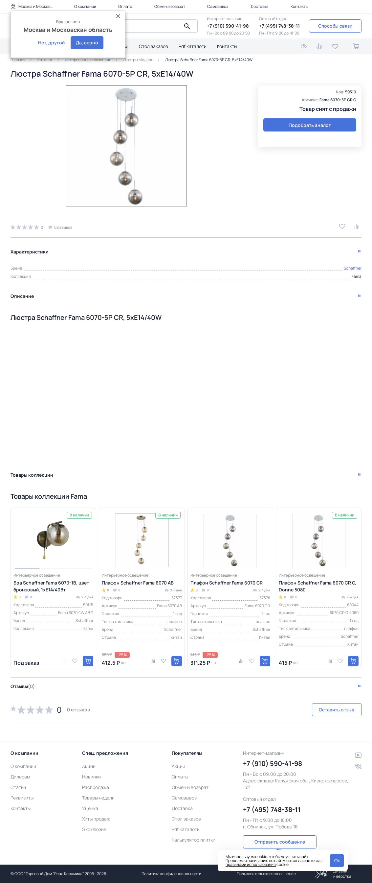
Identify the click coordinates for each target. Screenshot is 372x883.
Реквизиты (22, 791)
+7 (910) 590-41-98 (228, 26)
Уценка (90, 801)
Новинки (91, 770)
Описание (22, 293)
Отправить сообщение (279, 834)
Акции (89, 759)
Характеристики (30, 249)
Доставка (260, 6)
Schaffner (352, 265)
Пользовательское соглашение (266, 873)
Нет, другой (51, 42)
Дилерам (20, 770)
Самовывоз (217, 6)
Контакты (299, 6)
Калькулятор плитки (193, 833)
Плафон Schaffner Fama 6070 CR (226, 580)
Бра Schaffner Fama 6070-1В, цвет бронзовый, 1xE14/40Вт (51, 583)
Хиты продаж (96, 812)
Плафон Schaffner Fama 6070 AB (138, 580)
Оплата (125, 6)
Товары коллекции (32, 472)
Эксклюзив (94, 822)
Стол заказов (153, 46)
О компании (85, 6)
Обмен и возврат (169, 6)
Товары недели (98, 791)
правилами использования (251, 864)
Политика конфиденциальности (171, 873)
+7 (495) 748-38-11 (279, 26)
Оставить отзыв (326, 707)
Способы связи (335, 26)
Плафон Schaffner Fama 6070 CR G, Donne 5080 (317, 583)
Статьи (18, 780)
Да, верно (87, 42)
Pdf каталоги (193, 46)
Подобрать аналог (310, 125)
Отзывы (23, 683)
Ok (337, 860)
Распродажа (95, 780)
